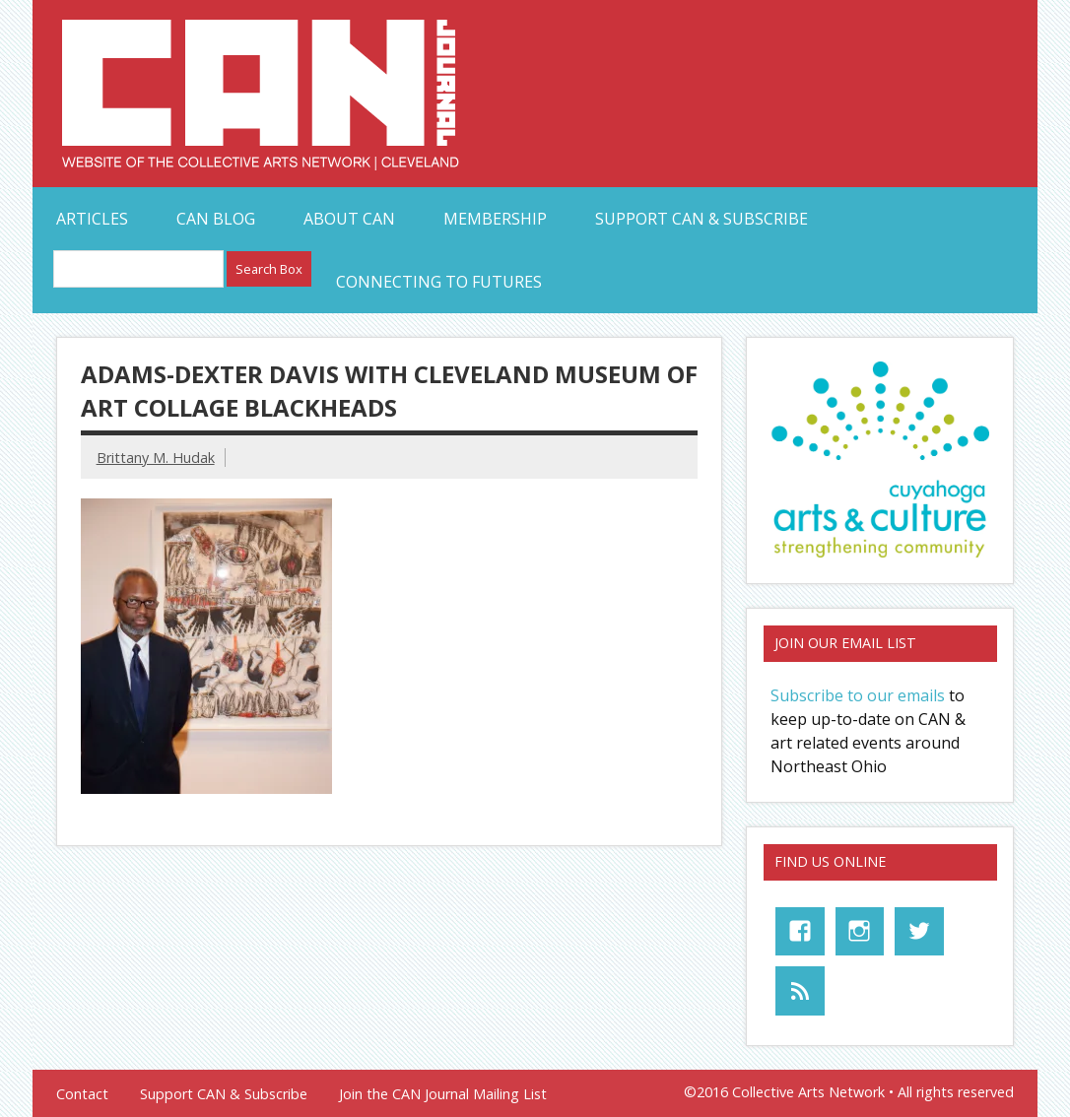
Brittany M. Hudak (156, 457)
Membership (495, 219)
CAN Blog (215, 219)
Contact (82, 1094)
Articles (92, 219)
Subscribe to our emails (857, 695)
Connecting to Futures (439, 282)
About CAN (349, 219)
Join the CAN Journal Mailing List (443, 1094)
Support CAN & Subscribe (701, 219)
